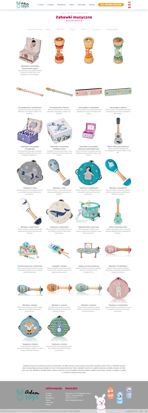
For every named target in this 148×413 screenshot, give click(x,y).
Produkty (50, 5)
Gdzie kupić (82, 5)
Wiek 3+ (73, 29)
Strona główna (65, 13)
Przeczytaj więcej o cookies (135, 411)
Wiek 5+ (84, 29)
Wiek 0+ (48, 29)
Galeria (71, 5)
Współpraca (61, 5)
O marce (41, 5)
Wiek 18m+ (61, 29)
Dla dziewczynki (112, 29)
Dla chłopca (97, 29)
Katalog (91, 5)
